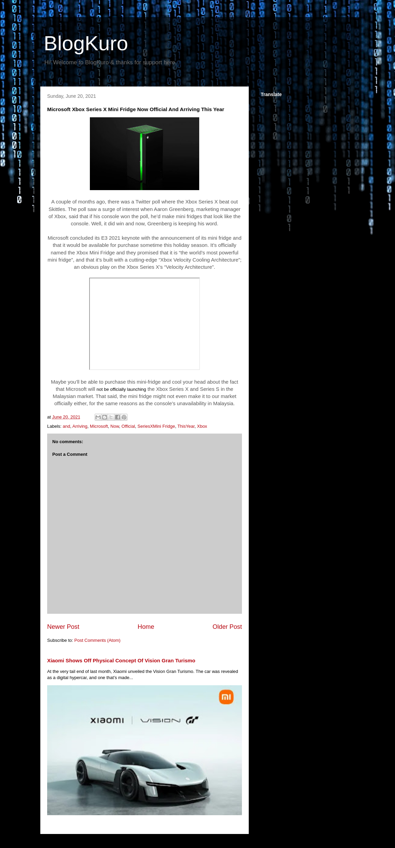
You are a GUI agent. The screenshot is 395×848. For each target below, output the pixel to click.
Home (146, 626)
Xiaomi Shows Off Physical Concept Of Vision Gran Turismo (121, 660)
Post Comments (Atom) (97, 640)
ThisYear (185, 426)
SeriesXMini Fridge (156, 426)
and (66, 426)
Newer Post (63, 626)
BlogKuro (86, 43)
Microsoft (99, 426)
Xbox (202, 426)
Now (114, 426)
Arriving (79, 426)
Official (128, 426)
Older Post (227, 626)
